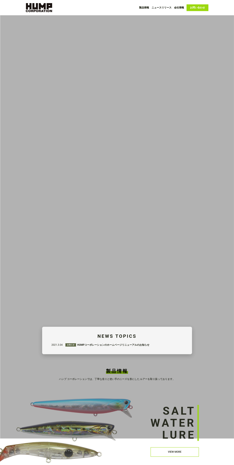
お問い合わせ (197, 7)
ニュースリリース (162, 7)
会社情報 (179, 7)
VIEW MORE (178, 420)
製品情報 (144, 7)
